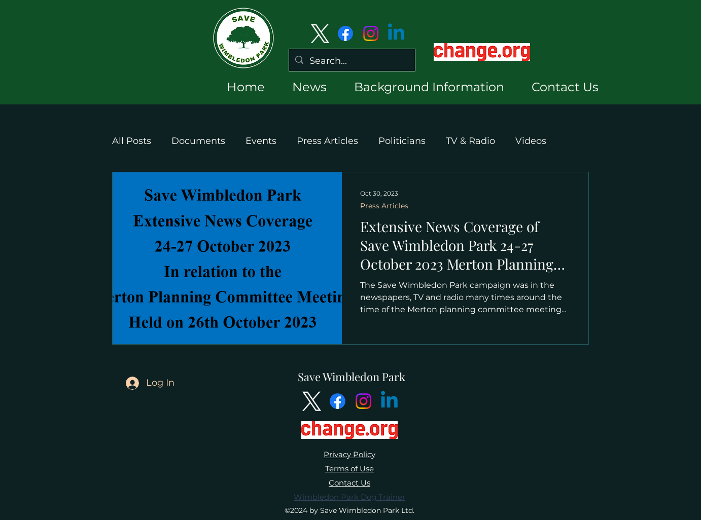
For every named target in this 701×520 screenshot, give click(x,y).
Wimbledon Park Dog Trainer (349, 497)
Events (261, 140)
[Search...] (351, 61)
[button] (301, 86)
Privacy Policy (349, 454)
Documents (198, 140)
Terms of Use (349, 468)
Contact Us (349, 483)
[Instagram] (371, 33)
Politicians (402, 140)
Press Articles (327, 140)
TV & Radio (470, 140)
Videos (530, 140)
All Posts (131, 140)
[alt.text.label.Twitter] (320, 33)
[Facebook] (345, 33)
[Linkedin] (396, 33)
